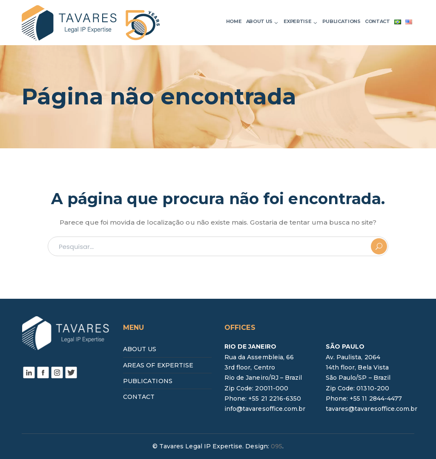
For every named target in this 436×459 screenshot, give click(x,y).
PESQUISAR (379, 246)
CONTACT (139, 397)
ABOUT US (139, 349)
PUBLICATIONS (147, 381)
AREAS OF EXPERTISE (158, 365)
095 (276, 446)
